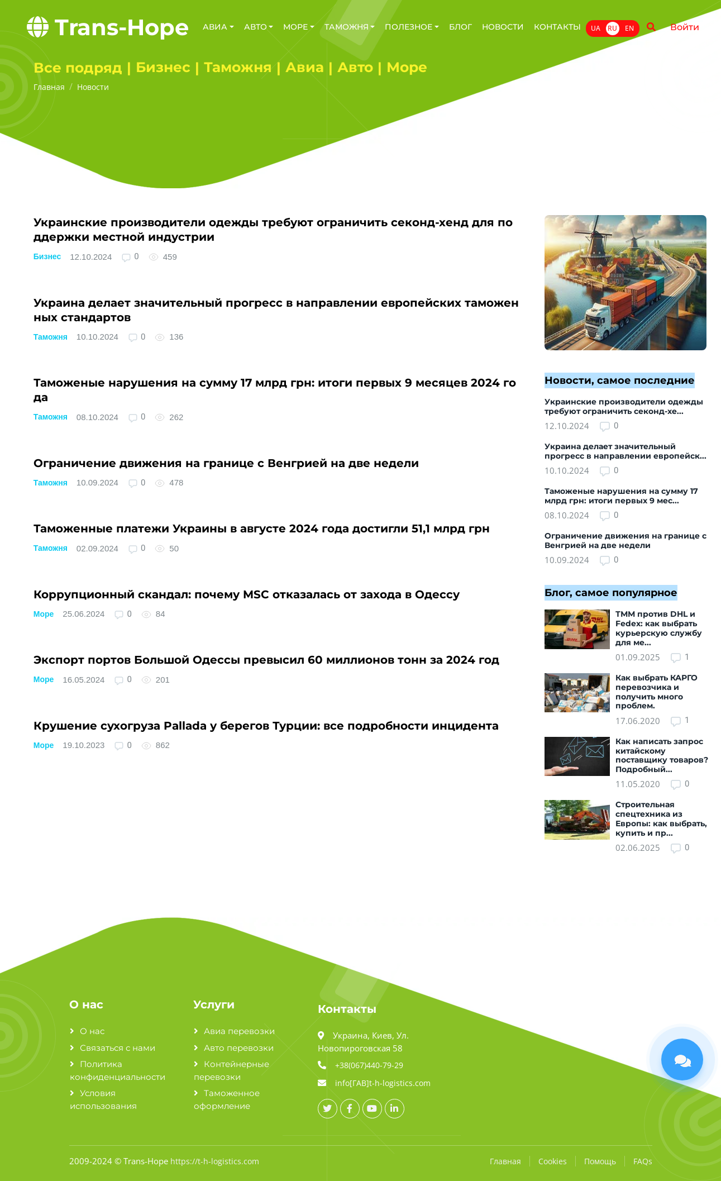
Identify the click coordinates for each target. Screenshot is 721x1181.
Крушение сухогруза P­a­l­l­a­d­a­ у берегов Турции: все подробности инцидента (266, 725)
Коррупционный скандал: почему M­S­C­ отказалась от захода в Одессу (247, 594)
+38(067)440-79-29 (369, 1065)
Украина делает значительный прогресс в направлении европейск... (625, 451)
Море (44, 613)
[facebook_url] (350, 1108)
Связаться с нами (117, 1047)
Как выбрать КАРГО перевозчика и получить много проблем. (656, 692)
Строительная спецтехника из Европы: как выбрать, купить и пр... (661, 818)
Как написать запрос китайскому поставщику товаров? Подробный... (661, 755)
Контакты (557, 27)
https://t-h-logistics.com (214, 1161)
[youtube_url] (372, 1108)
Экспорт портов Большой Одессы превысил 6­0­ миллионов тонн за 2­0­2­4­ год (266, 659)
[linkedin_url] (394, 1108)
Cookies (552, 1161)
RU (612, 28)
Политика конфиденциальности (117, 1070)
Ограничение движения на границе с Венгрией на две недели (226, 463)
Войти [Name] (684, 27)
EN (629, 28)
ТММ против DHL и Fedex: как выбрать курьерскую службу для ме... (658, 628)
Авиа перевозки (239, 1031)
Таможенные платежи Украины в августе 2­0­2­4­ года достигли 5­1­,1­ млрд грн (262, 528)
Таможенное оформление (227, 1099)
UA (595, 28)
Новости (503, 27)
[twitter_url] (327, 1108)
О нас (92, 1031)
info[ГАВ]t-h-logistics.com (383, 1083)
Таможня (51, 336)
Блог (460, 27)
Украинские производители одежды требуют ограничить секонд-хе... (624, 406)
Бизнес (47, 256)
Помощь (600, 1161)
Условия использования (103, 1099)
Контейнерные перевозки (231, 1070)
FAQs (642, 1161)
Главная (505, 1161)
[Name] (651, 27)
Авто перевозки (239, 1047)
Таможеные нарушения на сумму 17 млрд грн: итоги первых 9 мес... (621, 496)
